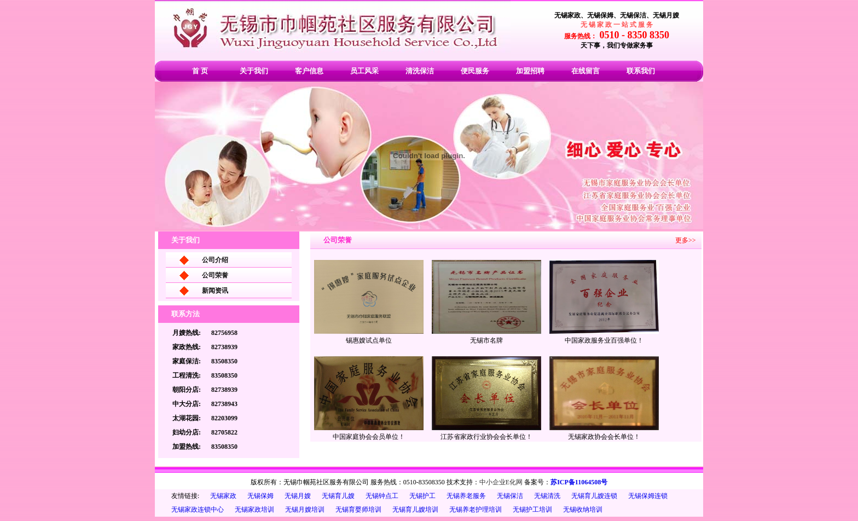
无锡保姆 (260, 496)
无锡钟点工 (382, 496)
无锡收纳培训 (582, 509)
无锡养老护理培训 (475, 509)
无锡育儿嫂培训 (415, 509)
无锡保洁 (510, 496)
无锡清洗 (547, 496)
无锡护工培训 (532, 509)
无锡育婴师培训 (358, 509)
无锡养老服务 (466, 496)
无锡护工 (422, 496)
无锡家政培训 (254, 509)
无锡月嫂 (298, 496)
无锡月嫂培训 (304, 509)
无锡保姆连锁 (648, 496)
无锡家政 (223, 496)
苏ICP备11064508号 (578, 482)
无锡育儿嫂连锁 (594, 496)
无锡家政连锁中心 (197, 509)
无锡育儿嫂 (338, 496)
